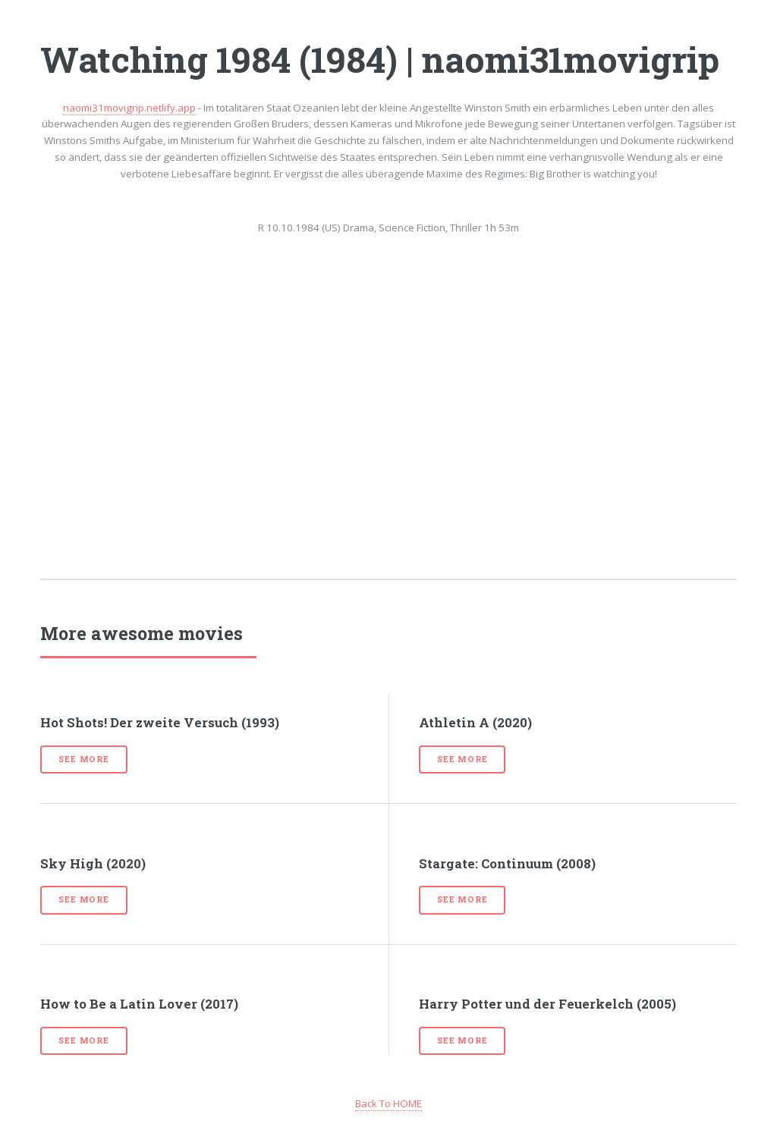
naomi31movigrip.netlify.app (129, 108)
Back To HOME (388, 1103)
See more (83, 759)
